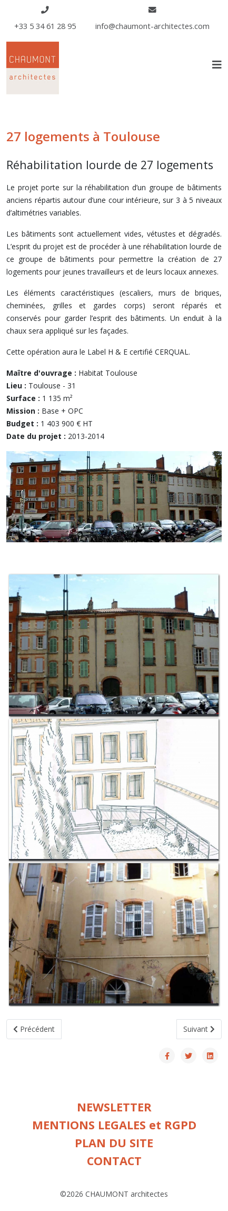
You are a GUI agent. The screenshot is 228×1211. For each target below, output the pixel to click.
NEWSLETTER (114, 1107)
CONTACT (114, 1160)
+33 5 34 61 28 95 (45, 26)
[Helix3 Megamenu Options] (217, 64)
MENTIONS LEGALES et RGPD (114, 1124)
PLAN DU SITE (114, 1142)
